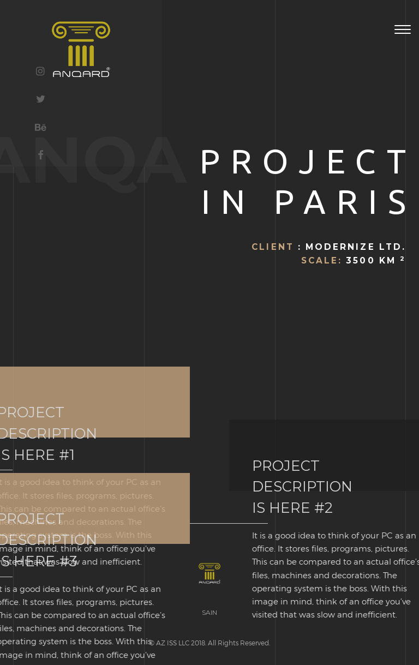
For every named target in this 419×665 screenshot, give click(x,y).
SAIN (209, 612)
